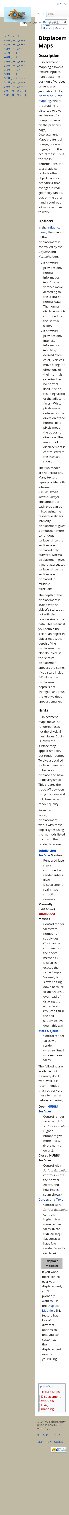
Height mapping (47, 1407)
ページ (41, 14)
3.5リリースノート (15, 65)
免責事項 (58, 1442)
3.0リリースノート (15, 86)
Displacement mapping (51, 1398)
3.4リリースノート (15, 69)
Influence (46, 28)
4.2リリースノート (15, 48)
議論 (51, 14)
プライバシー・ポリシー (50, 1435)
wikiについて (44, 1442)
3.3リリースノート (15, 74)
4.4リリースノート (15, 40)
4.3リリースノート (15, 44)
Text (59, 1199)
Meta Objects (48, 1031)
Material (59, 28)
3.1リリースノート (15, 82)
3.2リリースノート (15, 78)
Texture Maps (50, 1392)
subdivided (46, 914)
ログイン (61, 4)
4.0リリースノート (15, 57)
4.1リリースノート (15, 53)
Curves (43, 1199)
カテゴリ (45, 1387)
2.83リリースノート (15, 95)
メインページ (11, 36)
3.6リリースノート (15, 61)
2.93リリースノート (15, 90)
